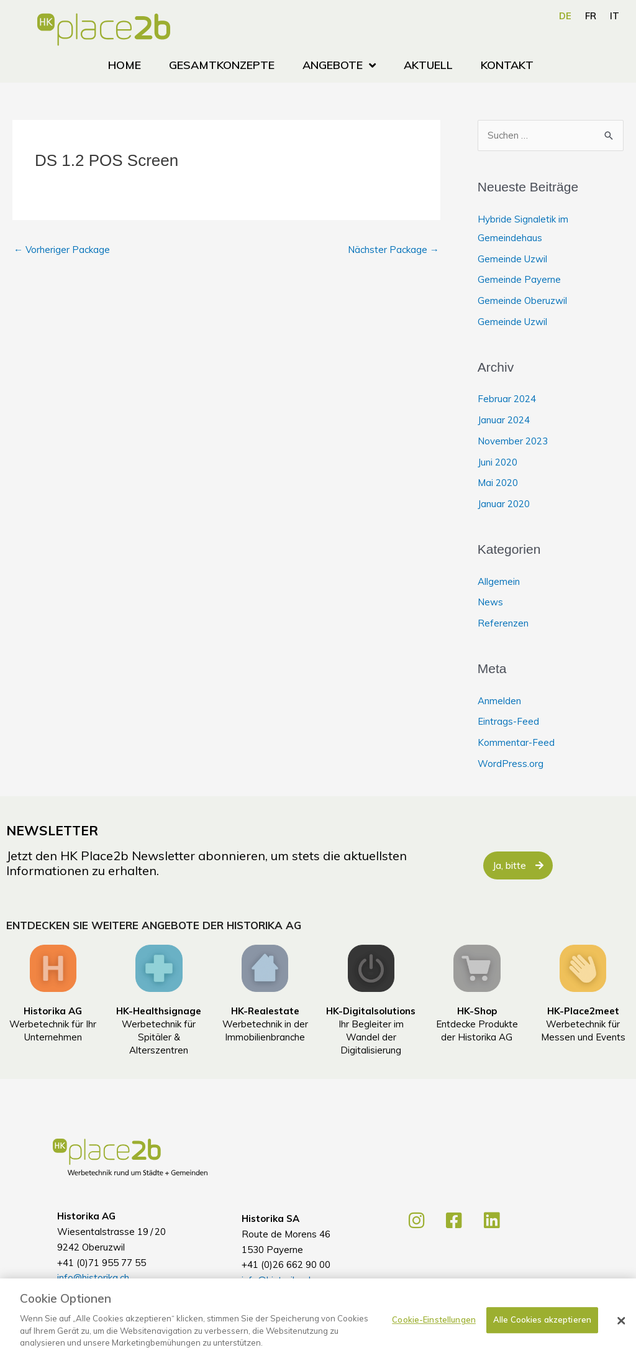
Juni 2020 (497, 462)
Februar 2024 (507, 399)
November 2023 (513, 441)
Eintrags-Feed (508, 721)
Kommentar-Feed (516, 742)
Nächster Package (393, 249)
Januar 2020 (504, 504)
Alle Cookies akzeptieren (542, 1336)
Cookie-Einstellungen (434, 1336)
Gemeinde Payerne (519, 279)
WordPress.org (510, 763)
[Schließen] (621, 1336)
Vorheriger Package (62, 249)
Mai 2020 (498, 483)
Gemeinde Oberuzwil (522, 300)
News (490, 602)
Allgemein (499, 581)
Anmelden (499, 701)
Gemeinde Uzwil (512, 259)
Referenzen (503, 623)
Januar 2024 (504, 420)
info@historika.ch (93, 1277)
